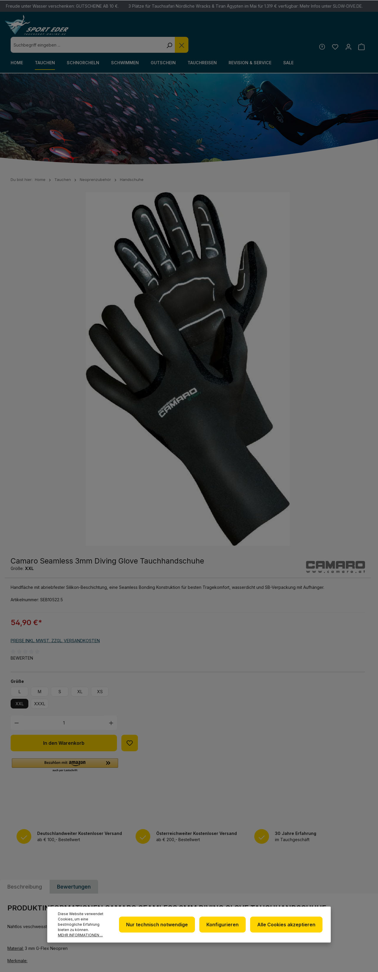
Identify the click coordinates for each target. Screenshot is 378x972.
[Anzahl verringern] (201, 366)
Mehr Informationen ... (80, 935)
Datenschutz (215, 880)
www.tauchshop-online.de (135, 899)
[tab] (24, 536)
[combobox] (176, 29)
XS (284, 335)
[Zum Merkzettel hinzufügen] (314, 386)
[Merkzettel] (333, 30)
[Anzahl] (248, 366)
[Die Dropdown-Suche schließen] (271, 29)
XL (264, 335)
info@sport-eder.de (128, 888)
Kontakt (272, 879)
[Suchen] (259, 29)
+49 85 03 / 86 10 (122, 877)
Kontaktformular (32, 902)
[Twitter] (348, 864)
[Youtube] (333, 880)
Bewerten (206, 301)
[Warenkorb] (361, 30)
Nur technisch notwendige (162, 924)
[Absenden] (361, 792)
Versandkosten (251, 958)
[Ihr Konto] (347, 30)
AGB (204, 899)
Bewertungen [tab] (74, 536)
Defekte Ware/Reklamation (283, 865)
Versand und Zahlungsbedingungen (288, 892)
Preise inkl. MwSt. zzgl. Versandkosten (239, 284)
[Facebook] (333, 864)
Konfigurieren (226, 924)
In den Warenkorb (248, 387)
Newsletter (213, 861)
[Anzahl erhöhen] (295, 366)
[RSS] (348, 880)
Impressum (212, 889)
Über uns (210, 871)
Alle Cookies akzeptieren (287, 924)
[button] (249, 409)
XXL (204, 347)
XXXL (224, 347)
